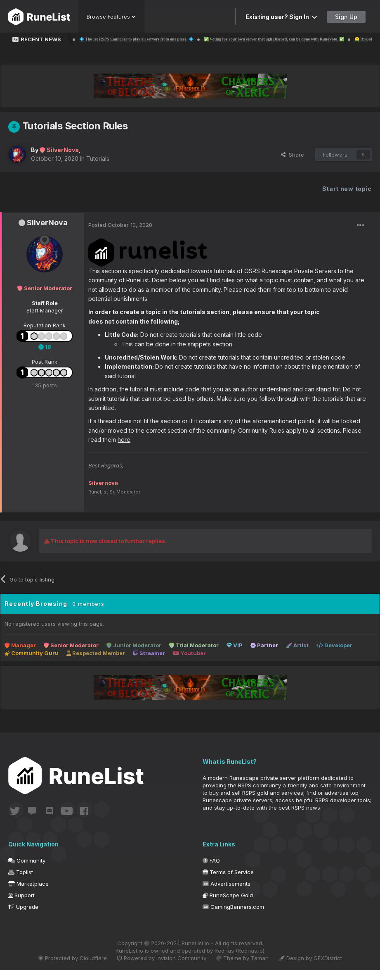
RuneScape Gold (228, 895)
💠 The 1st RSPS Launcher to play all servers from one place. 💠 (154, 39)
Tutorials (97, 158)
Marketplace (28, 883)
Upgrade (23, 906)
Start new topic (347, 188)
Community (26, 860)
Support (21, 895)
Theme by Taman (242, 958)
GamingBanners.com (233, 906)
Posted (120, 225)
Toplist (20, 872)
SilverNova (47, 222)
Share (292, 154)
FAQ (211, 860)
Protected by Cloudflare (72, 958)
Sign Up (346, 16)
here (124, 439)
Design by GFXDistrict (310, 958)
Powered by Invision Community (161, 958)
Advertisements (226, 883)
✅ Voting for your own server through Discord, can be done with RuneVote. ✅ (292, 39)
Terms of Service (228, 872)
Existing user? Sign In (281, 16)
